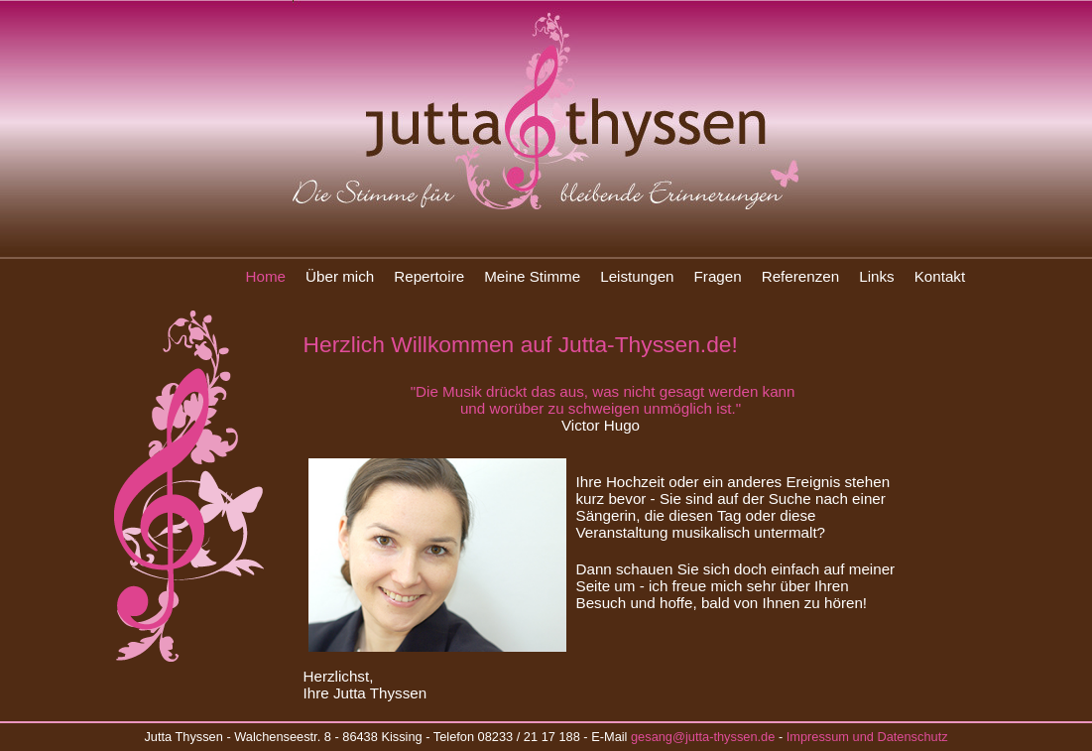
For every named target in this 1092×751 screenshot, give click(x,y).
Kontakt (940, 276)
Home (266, 276)
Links (876, 276)
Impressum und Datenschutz (867, 736)
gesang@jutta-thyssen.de (703, 736)
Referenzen (801, 276)
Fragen (718, 276)
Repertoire (429, 276)
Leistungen (636, 276)
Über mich (339, 276)
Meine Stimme (532, 276)
